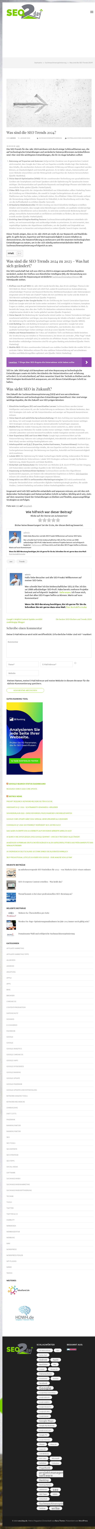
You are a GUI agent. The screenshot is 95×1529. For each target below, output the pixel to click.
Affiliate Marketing (15, 948)
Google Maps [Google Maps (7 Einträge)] (46, 1420)
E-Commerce (12, 1025)
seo (11, 561)
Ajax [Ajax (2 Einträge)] (57, 1350)
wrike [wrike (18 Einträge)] (55, 1508)
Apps (9, 984)
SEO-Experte (12, 1149)
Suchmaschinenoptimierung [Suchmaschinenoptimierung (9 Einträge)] (55, 1503)
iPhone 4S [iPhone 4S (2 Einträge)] (53, 1444)
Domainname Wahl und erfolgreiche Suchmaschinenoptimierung (46, 933)
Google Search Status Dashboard (27, 783)
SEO (8, 1137)
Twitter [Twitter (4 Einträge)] (42, 1508)
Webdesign (11, 1226)
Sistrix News (15, 796)
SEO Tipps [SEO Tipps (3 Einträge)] (43, 1494)
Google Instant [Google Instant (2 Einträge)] (43, 1416)
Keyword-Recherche (16, 1102)
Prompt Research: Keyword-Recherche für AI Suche (29, 801)
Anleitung (11, 972)
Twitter (10, 1208)
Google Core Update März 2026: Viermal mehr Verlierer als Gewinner (37, 819)
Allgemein (11, 960)
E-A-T (29, 444)
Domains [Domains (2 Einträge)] (55, 1378)
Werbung (11, 1237)
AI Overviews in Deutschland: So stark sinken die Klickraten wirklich (37, 851)
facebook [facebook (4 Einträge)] (43, 1383)
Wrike (9, 1267)
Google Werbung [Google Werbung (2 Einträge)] (44, 1440)
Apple (9, 978)
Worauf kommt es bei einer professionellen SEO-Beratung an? (45, 894)
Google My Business (15, 1066)
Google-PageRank (14, 1084)
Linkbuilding (12, 1108)
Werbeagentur (13, 1231)
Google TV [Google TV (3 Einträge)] (43, 1435)
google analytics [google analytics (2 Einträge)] (44, 1402)
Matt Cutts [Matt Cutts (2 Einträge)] (42, 1458)
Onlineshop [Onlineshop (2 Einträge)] (55, 1463)
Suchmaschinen (13, 1178)
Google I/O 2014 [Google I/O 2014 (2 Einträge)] (44, 1411)
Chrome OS (11, 1001)
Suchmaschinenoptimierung (50, 138)
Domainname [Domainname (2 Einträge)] (43, 1378)
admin (13, 138)
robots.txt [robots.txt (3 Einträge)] (43, 1489)
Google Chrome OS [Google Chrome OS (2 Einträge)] (45, 1407)
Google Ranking (14, 1072)
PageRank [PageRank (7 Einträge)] (44, 1467)
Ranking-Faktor (14, 1125)
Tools (9, 1202)
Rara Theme (60, 1520)
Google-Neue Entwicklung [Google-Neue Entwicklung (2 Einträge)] (47, 1393)
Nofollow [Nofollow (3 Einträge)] (42, 1463)
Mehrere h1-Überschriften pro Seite (33, 913)
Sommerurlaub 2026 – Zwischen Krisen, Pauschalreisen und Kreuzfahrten (39, 813)
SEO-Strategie (12, 1155)
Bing (8, 989)
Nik (17, 506)
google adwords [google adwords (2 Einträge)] (44, 1397)
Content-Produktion (16, 1007)
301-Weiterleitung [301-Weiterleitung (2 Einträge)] (44, 1350)
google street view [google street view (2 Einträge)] (45, 1430)
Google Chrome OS (15, 1054)
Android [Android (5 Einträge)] (43, 1359)
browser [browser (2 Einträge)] (41, 1369)
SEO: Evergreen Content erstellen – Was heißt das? (40, 881)
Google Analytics (14, 1048)
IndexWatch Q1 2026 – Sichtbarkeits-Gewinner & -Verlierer (32, 807)
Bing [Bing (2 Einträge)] (54, 1364)
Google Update (13, 1078)
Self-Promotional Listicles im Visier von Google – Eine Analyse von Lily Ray (39, 857)
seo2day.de (22, 1520)
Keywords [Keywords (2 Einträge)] (42, 1449)
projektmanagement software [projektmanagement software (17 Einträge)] (54, 1474)
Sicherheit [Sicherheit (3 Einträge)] (43, 1499)
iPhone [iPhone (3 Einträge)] (41, 1444)
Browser (10, 995)
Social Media (12, 1167)
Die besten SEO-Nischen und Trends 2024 (74, 619)
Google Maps (12, 1060)
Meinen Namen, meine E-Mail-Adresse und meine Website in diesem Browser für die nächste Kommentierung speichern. (48, 682)
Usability (10, 1220)
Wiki (8, 1243)
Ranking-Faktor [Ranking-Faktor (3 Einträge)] (45, 1485)
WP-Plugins (11, 1261)
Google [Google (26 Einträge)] (45, 1388)
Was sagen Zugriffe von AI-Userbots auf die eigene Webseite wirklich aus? (39, 831)
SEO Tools (11, 1143)
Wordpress (12, 1249)
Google (10, 1037)
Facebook (11, 1031)
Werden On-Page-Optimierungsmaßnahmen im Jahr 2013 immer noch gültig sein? (53, 921)
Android (10, 966)
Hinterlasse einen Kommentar (79, 138)
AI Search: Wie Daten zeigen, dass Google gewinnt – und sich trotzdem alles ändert (43, 837)
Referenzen (36, 545)
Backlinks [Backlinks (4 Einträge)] (43, 1364)
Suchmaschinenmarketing (18, 1184)
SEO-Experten (82, 473)
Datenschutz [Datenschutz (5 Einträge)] (45, 1374)
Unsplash (27, 506)
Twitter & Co (12, 1214)
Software (11, 1172)
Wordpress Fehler (15, 1255)
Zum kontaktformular (17, 554)
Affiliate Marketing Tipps (18, 954)
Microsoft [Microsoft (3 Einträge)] (55, 1458)
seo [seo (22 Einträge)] (55, 1489)
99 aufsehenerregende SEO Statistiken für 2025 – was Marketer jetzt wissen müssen (54, 869)
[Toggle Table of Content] (17, 253)
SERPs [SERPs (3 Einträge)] (55, 1494)
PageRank (11, 1119)
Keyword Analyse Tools (17, 1096)
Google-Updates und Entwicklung (22, 1090)
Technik (10, 1196)
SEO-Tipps (10, 1161)
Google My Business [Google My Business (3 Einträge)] (46, 1425)
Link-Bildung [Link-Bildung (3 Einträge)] (44, 1454)
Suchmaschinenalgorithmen (65, 276)
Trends (22, 561)
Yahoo (9, 1273)
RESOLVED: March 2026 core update (22, 789)
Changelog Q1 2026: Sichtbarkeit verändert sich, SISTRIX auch (34, 825)
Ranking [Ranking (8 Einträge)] (44, 1480)
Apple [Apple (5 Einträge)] (55, 1359)
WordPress (83, 1520)
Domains (10, 1019)
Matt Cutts (11, 1113)
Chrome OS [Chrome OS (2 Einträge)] (53, 1369)
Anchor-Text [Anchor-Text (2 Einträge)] (43, 1355)
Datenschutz (12, 1013)
